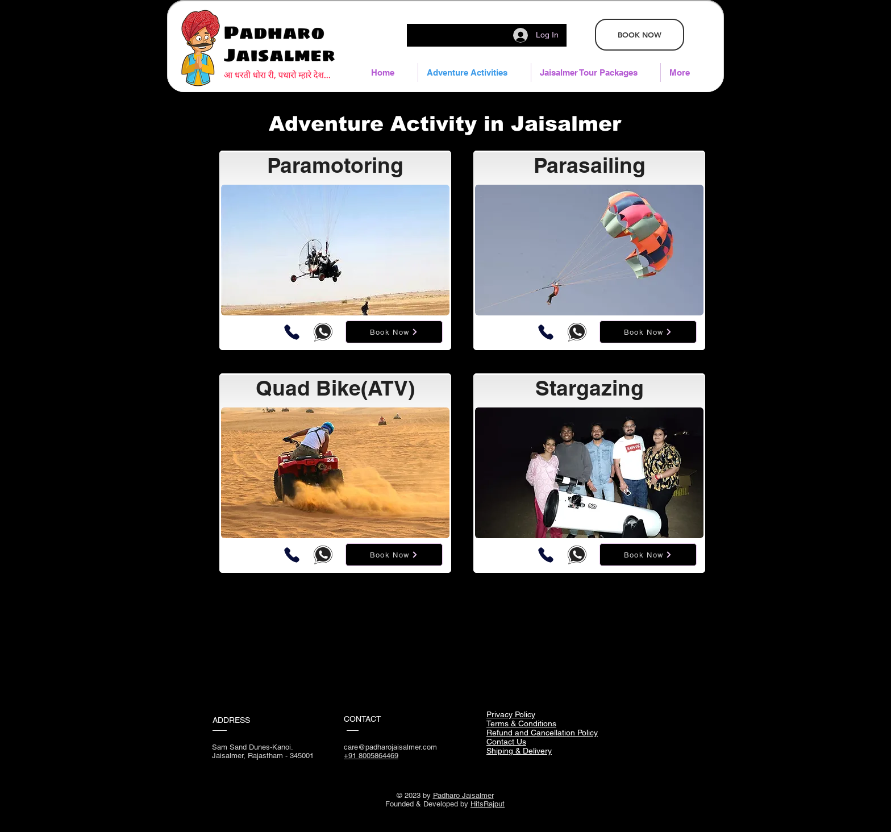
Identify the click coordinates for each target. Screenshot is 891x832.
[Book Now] (394, 332)
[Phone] (292, 332)
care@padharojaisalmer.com (390, 747)
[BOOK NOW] (639, 35)
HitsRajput (488, 804)
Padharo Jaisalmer (463, 795)
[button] (595, 72)
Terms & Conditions (521, 723)
